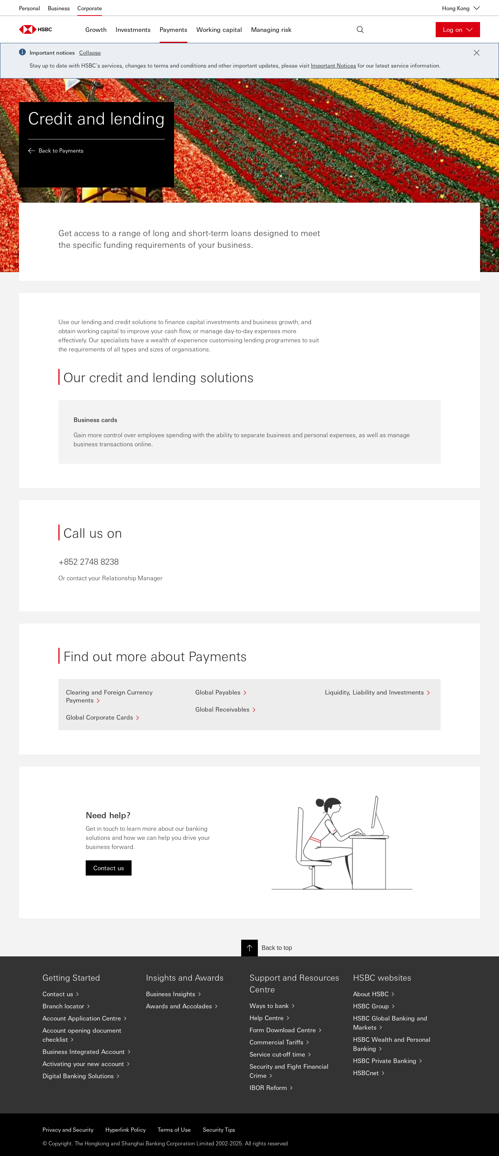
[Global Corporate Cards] (120, 717)
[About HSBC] (398, 994)
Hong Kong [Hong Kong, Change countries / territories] (461, 8)
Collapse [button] (90, 52)
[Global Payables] (249, 692)
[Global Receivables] (249, 709)
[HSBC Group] (398, 1006)
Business (59, 8)
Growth (96, 29)
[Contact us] (88, 994)
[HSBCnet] (398, 1072)
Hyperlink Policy (125, 1129)
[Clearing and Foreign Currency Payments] (120, 696)
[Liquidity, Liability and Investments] (379, 692)
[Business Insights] (191, 994)
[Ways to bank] (295, 1005)
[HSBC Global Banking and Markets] (398, 1023)
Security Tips (219, 1129)
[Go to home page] (38, 29)
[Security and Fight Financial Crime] (295, 1071)
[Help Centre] (295, 1017)
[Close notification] (476, 53)
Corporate (89, 8)
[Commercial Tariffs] (295, 1042)
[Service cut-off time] (295, 1054)
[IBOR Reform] (295, 1087)
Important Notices (333, 65)
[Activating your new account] (88, 1063)
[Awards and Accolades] (191, 1006)
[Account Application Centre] (88, 1018)
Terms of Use (174, 1129)
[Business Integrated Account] (88, 1051)
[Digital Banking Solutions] (88, 1075)
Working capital (219, 29)
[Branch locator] (88, 1006)
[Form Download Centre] (295, 1030)
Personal (29, 8)
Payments (173, 29)
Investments (133, 29)
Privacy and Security (67, 1129)
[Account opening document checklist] (88, 1035)
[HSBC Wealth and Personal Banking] (398, 1044)
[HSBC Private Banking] (398, 1060)
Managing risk (271, 29)
